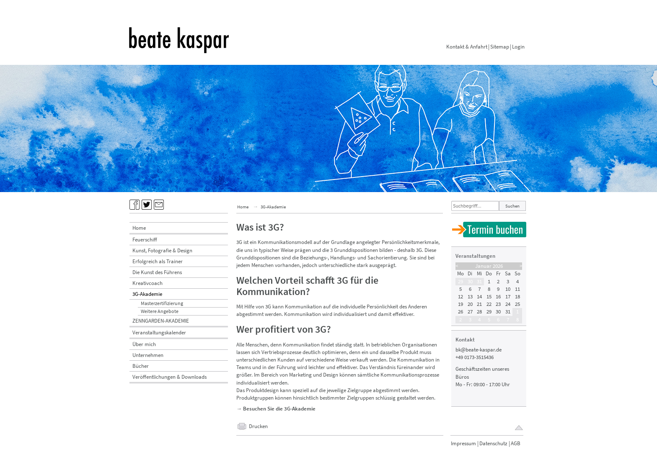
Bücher (140, 365)
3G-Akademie (147, 294)
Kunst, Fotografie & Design (162, 250)
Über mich (144, 344)
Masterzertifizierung (162, 303)
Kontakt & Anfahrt (466, 46)
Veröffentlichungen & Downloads (169, 376)
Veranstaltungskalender (159, 332)
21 (479, 304)
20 (470, 304)
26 (460, 311)
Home (139, 227)
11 (517, 289)
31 (479, 281)
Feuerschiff (144, 239)
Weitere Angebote (159, 311)
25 (517, 304)
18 (517, 296)
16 (498, 296)
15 (488, 296)
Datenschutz (493, 443)
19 (460, 304)
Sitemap (499, 46)
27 (470, 311)
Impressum (463, 443)
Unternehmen (147, 355)
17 (507, 296)
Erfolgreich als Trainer (157, 261)
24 (507, 304)
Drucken (258, 426)
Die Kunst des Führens (157, 272)
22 (488, 304)
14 (479, 296)
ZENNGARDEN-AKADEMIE (160, 320)
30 (470, 281)
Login (518, 46)
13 (470, 296)
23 (498, 304)
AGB (515, 443)
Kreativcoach (147, 283)
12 (460, 296)
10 (507, 289)
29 (460, 281)
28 (479, 311)
